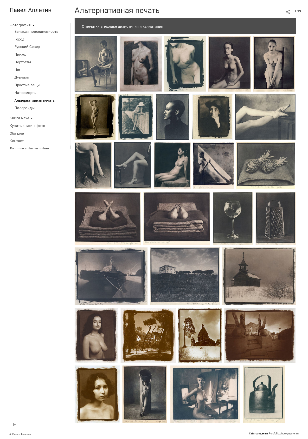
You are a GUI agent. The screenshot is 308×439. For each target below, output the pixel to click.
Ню (17, 70)
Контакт (17, 141)
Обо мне (17, 133)
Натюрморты (25, 93)
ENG (298, 11)
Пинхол (20, 54)
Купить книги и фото (27, 126)
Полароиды (24, 108)
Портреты (22, 62)
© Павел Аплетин (20, 434)
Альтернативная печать (34, 100)
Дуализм (22, 77)
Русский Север (27, 47)
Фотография (20, 25)
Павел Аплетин (30, 10)
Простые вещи (27, 85)
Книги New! (19, 118)
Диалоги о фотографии (29, 148)
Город (19, 39)
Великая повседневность (36, 31)
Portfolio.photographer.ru (284, 433)
